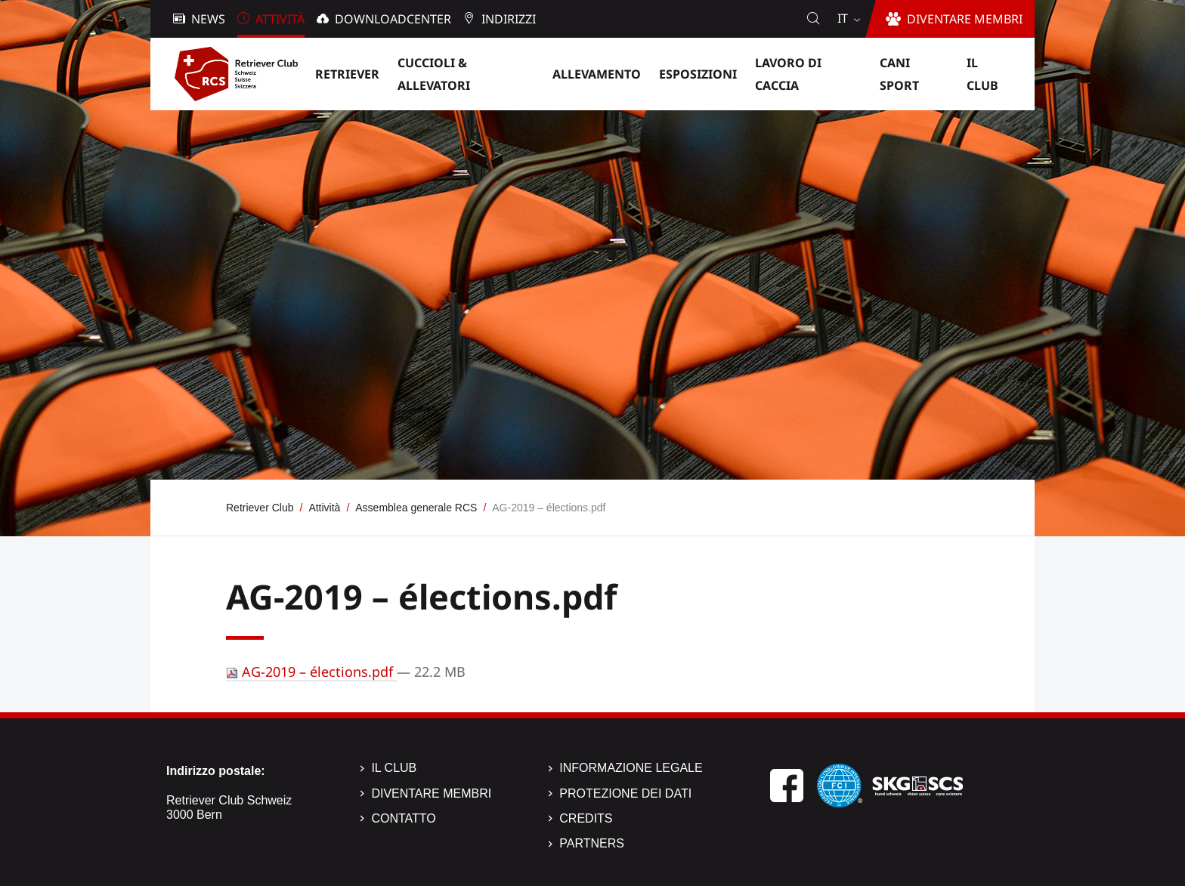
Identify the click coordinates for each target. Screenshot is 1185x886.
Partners (591, 843)
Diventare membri (431, 793)
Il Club (393, 767)
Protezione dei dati (625, 793)
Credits (585, 818)
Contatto (403, 818)
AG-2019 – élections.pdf (311, 671)
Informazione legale (630, 767)
